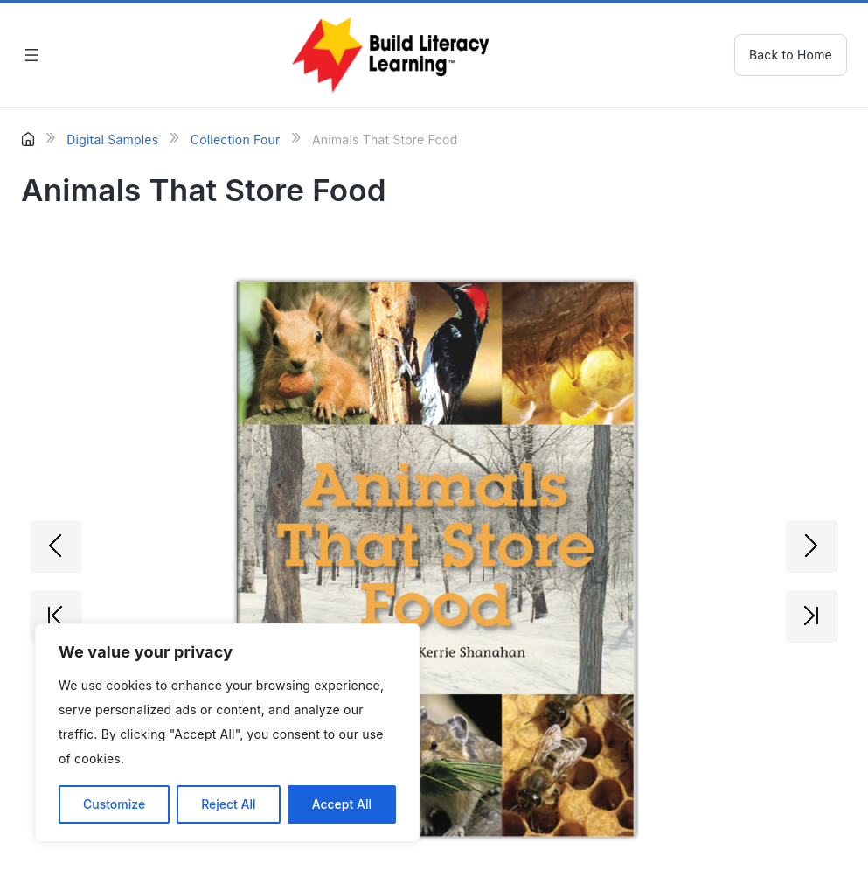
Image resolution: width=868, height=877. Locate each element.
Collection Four (236, 139)
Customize (114, 804)
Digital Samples (112, 139)
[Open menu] (31, 55)
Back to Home (790, 54)
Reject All (228, 804)
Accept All (342, 804)
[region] (227, 732)
